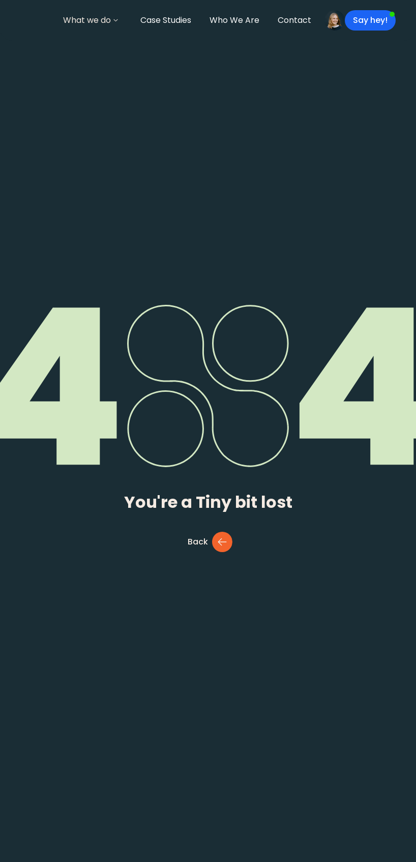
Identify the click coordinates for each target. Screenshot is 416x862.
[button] (90, 20)
